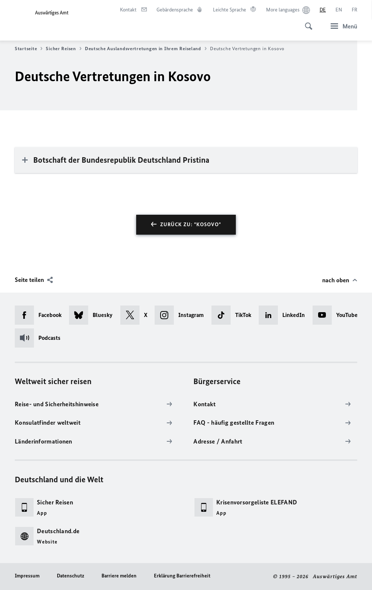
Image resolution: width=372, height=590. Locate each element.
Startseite (28, 48)
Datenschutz (70, 576)
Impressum (27, 576)
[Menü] (341, 26)
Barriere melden (119, 576)
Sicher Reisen (64, 48)
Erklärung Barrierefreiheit (182, 576)
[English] (338, 10)
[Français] (354, 10)
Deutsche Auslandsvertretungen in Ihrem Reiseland (146, 48)
